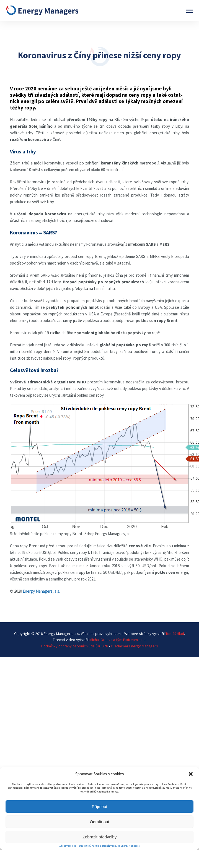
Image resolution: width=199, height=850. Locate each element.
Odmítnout (99, 821)
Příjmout (99, 806)
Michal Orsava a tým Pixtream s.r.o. (117, 639)
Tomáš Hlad (175, 633)
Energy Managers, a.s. (41, 591)
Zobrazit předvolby (99, 837)
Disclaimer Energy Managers (134, 646)
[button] (190, 774)
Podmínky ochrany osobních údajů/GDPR (74, 646)
